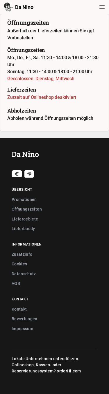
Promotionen (24, 199)
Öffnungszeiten (27, 209)
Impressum (22, 328)
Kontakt (19, 309)
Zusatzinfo (22, 254)
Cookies (19, 264)
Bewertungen (24, 318)
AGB (16, 283)
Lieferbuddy (23, 228)
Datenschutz (24, 273)
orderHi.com (69, 371)
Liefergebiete (25, 219)
